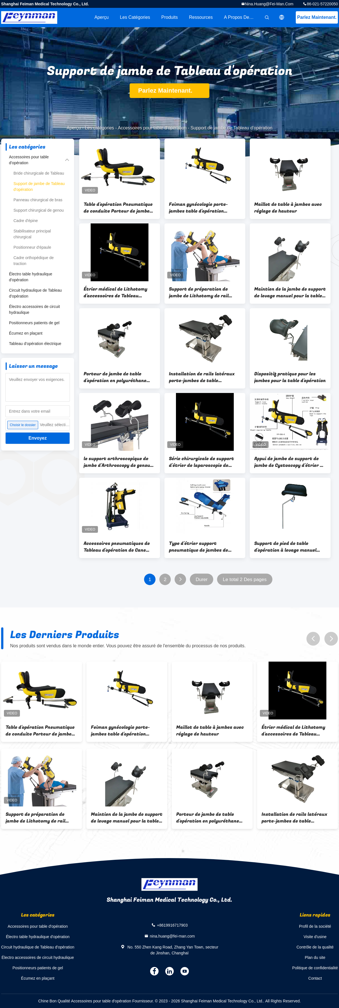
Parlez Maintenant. (316, 17)
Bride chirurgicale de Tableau (38, 173)
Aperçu (101, 17)
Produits (169, 17)
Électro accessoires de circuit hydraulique (34, 309)
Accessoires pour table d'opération (152, 127)
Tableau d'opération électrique (35, 343)
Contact (315, 978)
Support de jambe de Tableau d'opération (39, 186)
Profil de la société (315, 926)
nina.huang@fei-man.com (269, 4)
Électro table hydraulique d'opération (30, 277)
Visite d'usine (315, 936)
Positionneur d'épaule (32, 247)
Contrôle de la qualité (315, 947)
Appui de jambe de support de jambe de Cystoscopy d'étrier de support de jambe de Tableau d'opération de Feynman (289, 462)
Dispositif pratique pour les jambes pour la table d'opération (290, 377)
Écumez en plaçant (25, 333)
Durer (202, 579)
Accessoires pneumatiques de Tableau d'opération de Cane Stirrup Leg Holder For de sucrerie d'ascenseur (117, 547)
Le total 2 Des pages (245, 579)
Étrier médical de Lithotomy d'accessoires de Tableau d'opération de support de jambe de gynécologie (119, 292)
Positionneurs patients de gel (34, 323)
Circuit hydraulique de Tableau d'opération (35, 293)
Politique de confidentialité (315, 968)
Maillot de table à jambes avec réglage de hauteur (288, 207)
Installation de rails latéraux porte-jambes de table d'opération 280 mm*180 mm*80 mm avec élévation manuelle (202, 377)
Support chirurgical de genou (38, 210)
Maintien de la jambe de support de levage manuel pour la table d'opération (290, 292)
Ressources (201, 17)
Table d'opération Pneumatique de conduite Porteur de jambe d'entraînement (118, 207)
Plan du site (315, 957)
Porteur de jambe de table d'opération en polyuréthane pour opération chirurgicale (115, 377)
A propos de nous (242, 17)
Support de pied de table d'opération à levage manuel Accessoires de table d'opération (285, 547)
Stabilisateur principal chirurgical (32, 234)
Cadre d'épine (25, 220)
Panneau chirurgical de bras (37, 200)
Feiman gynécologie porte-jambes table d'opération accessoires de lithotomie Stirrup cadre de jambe (198, 207)
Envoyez (38, 438)
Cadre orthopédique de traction (33, 260)
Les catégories (135, 17)
